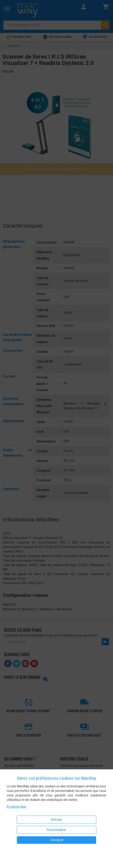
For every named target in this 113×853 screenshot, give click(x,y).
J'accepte (56, 840)
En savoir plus (16, 806)
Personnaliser (56, 830)
